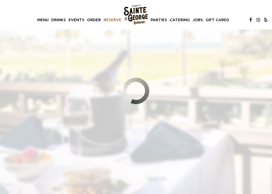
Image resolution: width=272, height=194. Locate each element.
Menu (43, 19)
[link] (136, 14)
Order (94, 19)
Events (76, 19)
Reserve (112, 19)
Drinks (58, 19)
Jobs (198, 19)
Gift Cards (217, 19)
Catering (180, 19)
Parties (159, 19)
